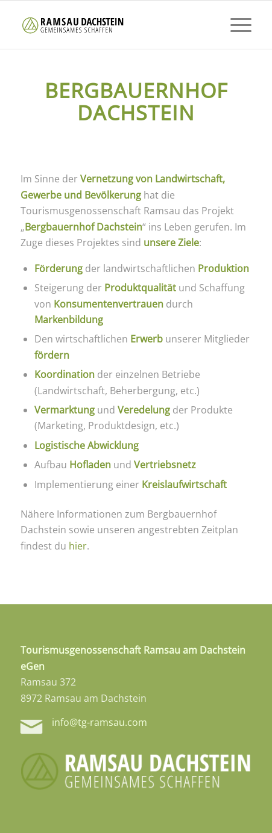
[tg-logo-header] (113, 25)
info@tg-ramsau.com (99, 722)
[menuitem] (234, 25)
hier (78, 546)
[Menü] (234, 25)
